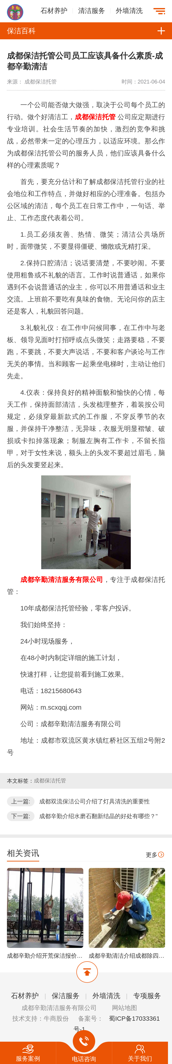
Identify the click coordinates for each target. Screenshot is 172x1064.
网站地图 (124, 1007)
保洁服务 (66, 995)
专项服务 (147, 995)
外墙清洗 (129, 10)
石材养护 (54, 10)
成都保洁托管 (50, 781)
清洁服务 (91, 10)
